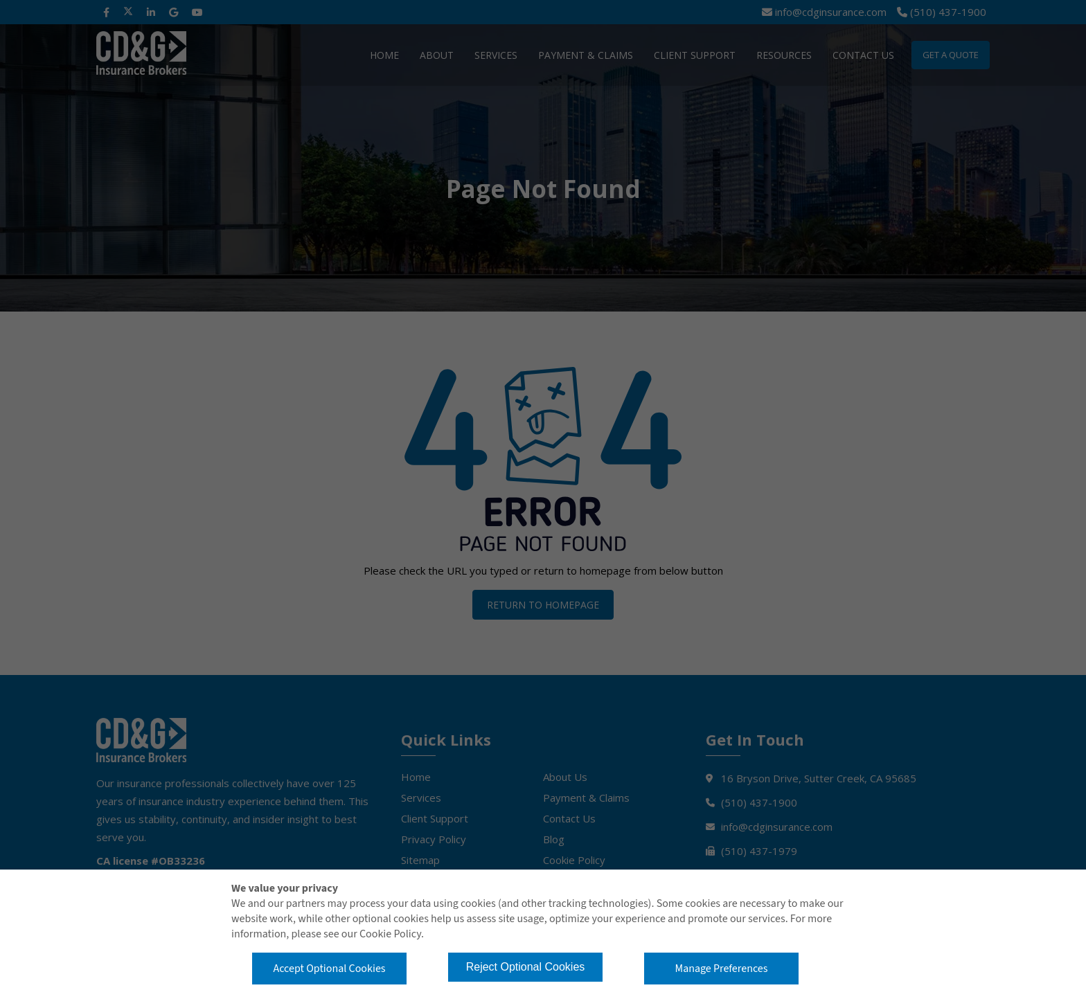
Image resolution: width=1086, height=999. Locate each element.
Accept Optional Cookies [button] (329, 968)
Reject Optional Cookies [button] (525, 967)
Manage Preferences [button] (721, 968)
